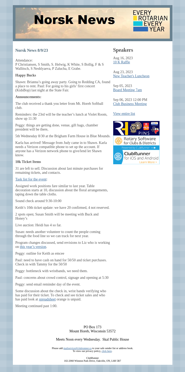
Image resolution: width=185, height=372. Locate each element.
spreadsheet (47, 299)
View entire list (124, 114)
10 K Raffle (121, 62)
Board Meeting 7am (127, 90)
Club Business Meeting (130, 104)
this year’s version (33, 247)
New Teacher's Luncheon (131, 76)
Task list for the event (31, 179)
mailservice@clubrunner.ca (78, 348)
